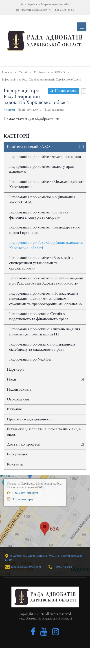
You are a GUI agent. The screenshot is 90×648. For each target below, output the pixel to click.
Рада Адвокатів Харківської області (45, 618)
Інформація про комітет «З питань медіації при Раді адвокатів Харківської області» (46, 281)
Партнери (15, 370)
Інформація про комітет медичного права (45, 157)
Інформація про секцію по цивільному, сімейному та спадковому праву (42, 347)
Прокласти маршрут (22, 492)
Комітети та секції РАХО (45, 147)
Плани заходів (19, 390)
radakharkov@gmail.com (23, 567)
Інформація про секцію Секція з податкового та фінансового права (38, 316)
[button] (81, 26)
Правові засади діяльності (29, 420)
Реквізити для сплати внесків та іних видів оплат (44, 432)
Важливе (14, 409)
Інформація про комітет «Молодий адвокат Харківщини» (46, 184)
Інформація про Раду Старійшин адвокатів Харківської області (46, 245)
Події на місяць (54, 110)
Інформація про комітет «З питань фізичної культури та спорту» (38, 215)
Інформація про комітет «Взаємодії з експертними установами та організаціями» (40, 263)
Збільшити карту (20, 499)
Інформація (17, 454)
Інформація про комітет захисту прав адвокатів (41, 169)
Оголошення (18, 400)
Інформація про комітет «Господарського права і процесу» (44, 230)
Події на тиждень (29, 110)
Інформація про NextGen (31, 360)
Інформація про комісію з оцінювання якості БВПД (42, 199)
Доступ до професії (45, 444)
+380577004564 (60, 567)
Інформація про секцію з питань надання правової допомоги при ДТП (44, 332)
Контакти (15, 465)
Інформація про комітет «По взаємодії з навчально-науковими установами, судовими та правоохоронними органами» (46, 299)
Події (45, 379)
